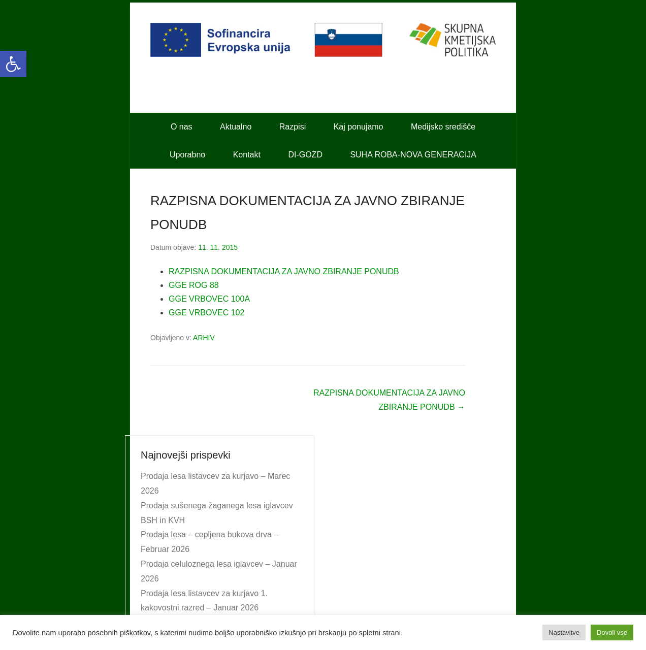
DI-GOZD (305, 154)
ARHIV (204, 338)
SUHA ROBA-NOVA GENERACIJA (413, 154)
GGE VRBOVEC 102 (206, 312)
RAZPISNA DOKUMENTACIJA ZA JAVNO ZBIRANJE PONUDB (284, 271)
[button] (13, 64)
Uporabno (187, 154)
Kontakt (247, 154)
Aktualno (235, 126)
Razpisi (292, 126)
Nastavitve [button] (563, 632)
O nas (181, 126)
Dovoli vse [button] (612, 632)
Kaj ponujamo (358, 126)
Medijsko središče (443, 126)
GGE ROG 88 (194, 285)
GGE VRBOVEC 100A (209, 299)
